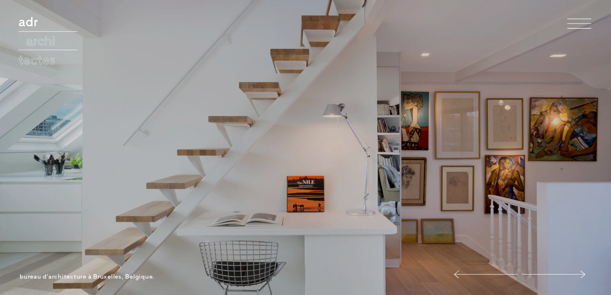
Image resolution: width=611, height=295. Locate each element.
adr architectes (45, 26)
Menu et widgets (579, 36)
